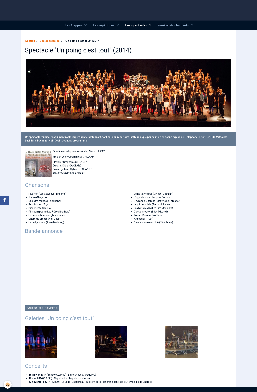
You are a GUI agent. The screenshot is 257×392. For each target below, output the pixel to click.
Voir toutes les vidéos (42, 308)
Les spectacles (136, 25)
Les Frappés (74, 25)
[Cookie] (8, 385)
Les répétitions (104, 25)
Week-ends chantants (174, 25)
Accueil (30, 41)
